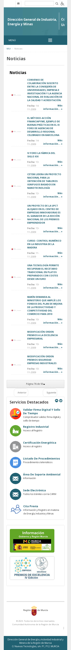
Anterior (22, 392)
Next (60, 401)
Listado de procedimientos (41, 458)
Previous (56, 401)
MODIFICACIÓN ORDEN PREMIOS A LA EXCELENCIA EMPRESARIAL (42, 335)
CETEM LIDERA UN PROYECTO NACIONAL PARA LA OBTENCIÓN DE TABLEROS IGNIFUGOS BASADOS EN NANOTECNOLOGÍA (44, 181)
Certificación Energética (39, 442)
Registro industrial (36, 426)
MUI (9, 48)
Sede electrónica (34, 490)
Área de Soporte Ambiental (41, 474)
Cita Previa (30, 506)
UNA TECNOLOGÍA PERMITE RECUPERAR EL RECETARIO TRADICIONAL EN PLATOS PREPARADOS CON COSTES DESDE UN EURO (43, 272)
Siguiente (51, 392)
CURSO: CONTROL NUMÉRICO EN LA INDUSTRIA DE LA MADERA (44, 244)
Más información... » (52, 107)
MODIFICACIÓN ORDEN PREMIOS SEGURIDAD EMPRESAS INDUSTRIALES (41, 360)
